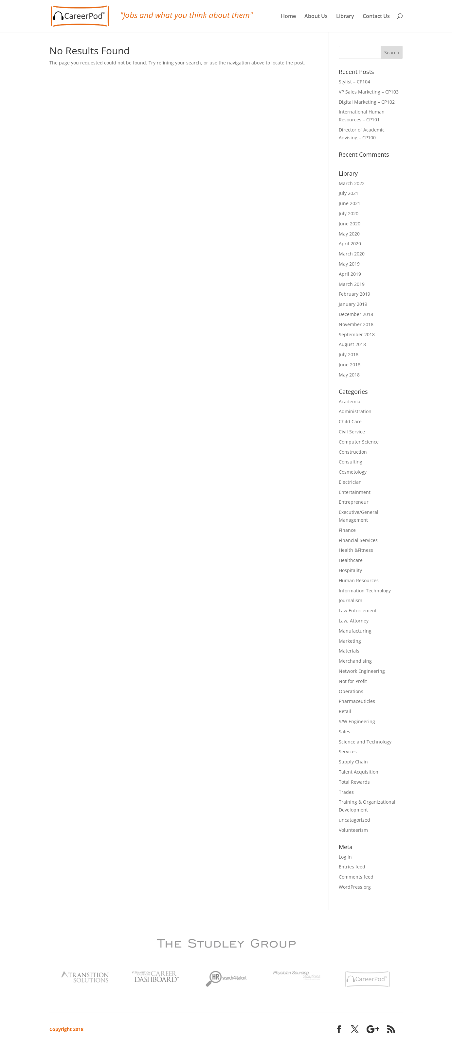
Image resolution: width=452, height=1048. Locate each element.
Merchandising (355, 661)
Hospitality (350, 570)
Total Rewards (354, 782)
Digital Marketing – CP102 (367, 102)
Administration (355, 411)
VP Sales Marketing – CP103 (369, 92)
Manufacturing (355, 631)
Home (288, 16)
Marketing (350, 641)
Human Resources (359, 580)
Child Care (350, 421)
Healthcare (351, 560)
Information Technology (365, 590)
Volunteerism (353, 830)
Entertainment (355, 492)
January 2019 (353, 304)
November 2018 (356, 324)
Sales (344, 731)
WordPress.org (355, 887)
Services (348, 751)
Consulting (350, 462)
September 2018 (357, 334)
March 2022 (352, 183)
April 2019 (350, 274)
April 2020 (350, 243)
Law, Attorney (354, 621)
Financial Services (358, 540)
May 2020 (349, 234)
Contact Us (376, 16)
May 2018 (349, 375)
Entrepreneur (354, 502)
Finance (347, 530)
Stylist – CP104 (354, 82)
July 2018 (348, 354)
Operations (351, 691)
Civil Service (352, 431)
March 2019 (352, 284)
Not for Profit (353, 681)
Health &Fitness (356, 550)
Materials (349, 651)
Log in (345, 857)
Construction (353, 452)
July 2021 (348, 193)
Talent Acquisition (358, 772)
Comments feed (356, 877)
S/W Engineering (357, 721)
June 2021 (349, 203)
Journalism (350, 600)
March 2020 (352, 254)
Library (345, 16)
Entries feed (352, 867)
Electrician (350, 482)
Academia (349, 401)
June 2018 (349, 364)
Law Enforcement (358, 610)
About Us (316, 16)
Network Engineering (362, 671)
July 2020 (348, 213)
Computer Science (359, 442)
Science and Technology (365, 742)
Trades (346, 792)
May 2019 (349, 264)
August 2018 (352, 344)
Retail (345, 711)
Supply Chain (353, 762)
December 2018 (356, 314)
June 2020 (349, 223)
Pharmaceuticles (357, 701)
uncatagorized (354, 820)
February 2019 (354, 294)
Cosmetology (353, 472)
